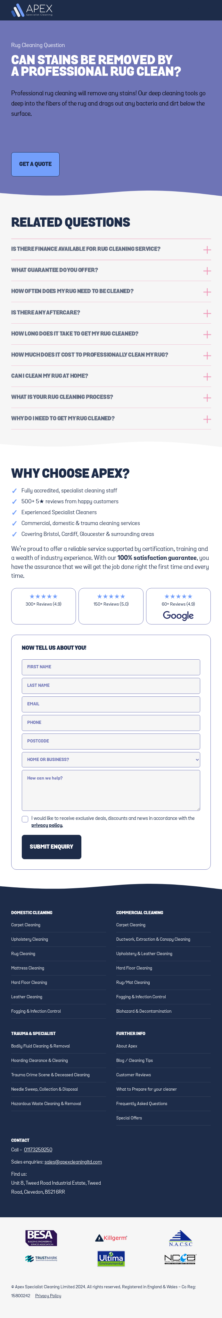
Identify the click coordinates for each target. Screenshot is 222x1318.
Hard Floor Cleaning (29, 982)
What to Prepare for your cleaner (146, 1089)
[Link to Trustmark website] (41, 1259)
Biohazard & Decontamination (143, 1011)
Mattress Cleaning (27, 968)
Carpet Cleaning (25, 925)
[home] (31, 10)
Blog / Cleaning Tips (134, 1060)
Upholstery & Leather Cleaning (144, 954)
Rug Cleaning (23, 954)
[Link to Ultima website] (111, 1259)
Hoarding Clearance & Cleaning (39, 1060)
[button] (204, 10)
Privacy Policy (48, 1296)
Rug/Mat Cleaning (133, 982)
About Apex (126, 1046)
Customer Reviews (133, 1075)
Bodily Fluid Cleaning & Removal (40, 1046)
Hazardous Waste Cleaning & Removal (46, 1104)
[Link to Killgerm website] (111, 1238)
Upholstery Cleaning (29, 939)
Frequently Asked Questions (141, 1104)
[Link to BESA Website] (41, 1238)
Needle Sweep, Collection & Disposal (44, 1089)
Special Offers (129, 1118)
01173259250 (38, 1150)
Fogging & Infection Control (36, 1011)
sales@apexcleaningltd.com (73, 1162)
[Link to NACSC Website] (181, 1238)
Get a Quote (35, 164)
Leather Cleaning (26, 997)
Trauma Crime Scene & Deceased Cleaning (50, 1075)
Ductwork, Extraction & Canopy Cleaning (153, 939)
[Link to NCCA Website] (181, 1259)
